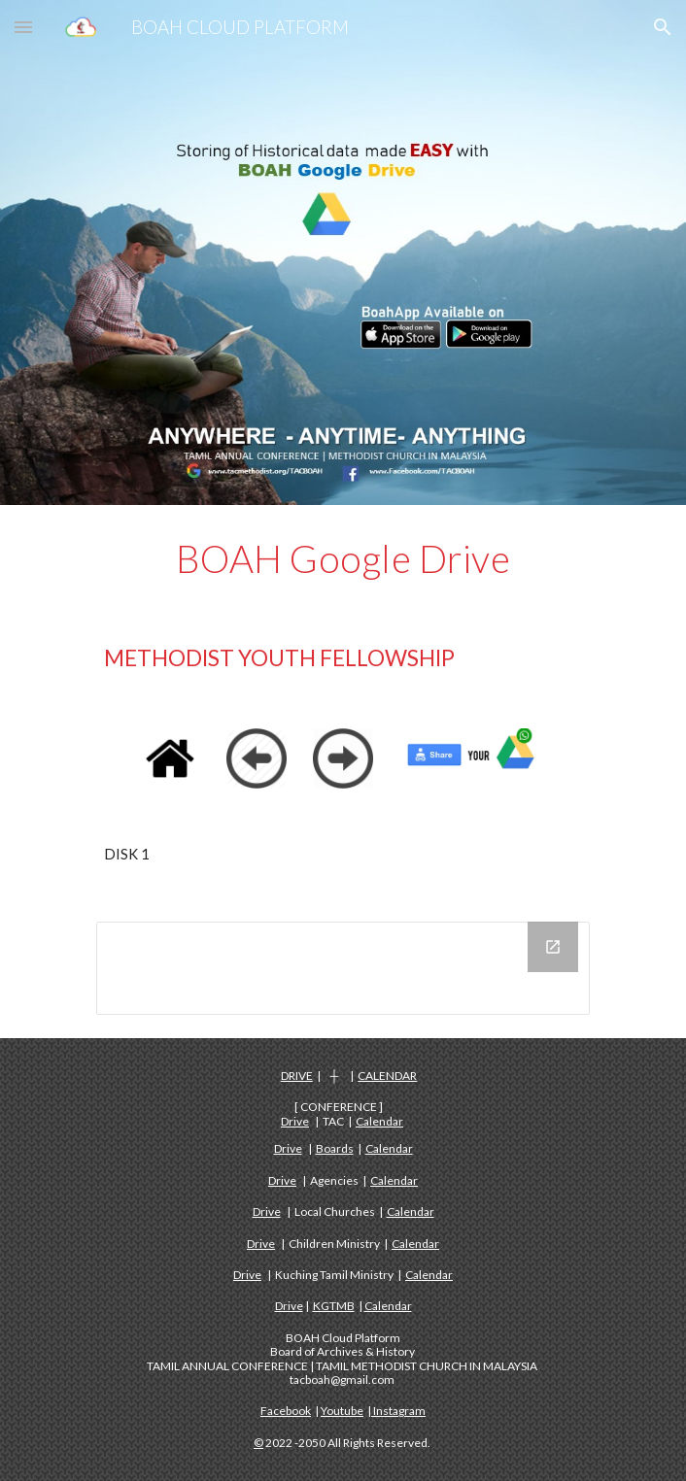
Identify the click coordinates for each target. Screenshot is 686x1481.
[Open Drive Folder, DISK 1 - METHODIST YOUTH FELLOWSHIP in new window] (553, 947)
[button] (23, 26)
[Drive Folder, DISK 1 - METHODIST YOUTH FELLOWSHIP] (342, 968)
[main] (342, 558)
